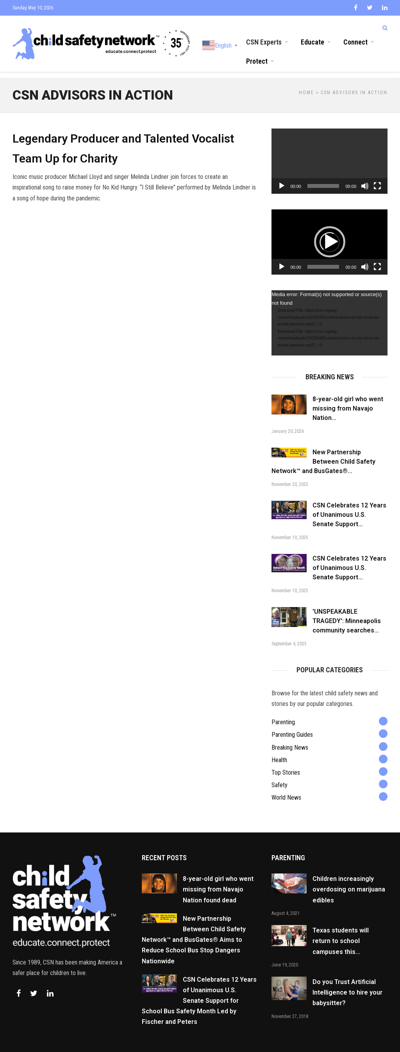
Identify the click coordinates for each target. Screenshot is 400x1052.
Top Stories (285, 765)
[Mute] (365, 179)
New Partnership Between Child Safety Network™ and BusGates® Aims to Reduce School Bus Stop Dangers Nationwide (194, 933)
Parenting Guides (292, 727)
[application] (329, 154)
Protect (257, 60)
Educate (312, 41)
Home (306, 85)
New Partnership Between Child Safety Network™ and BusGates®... (323, 454)
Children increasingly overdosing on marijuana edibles (348, 882)
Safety (279, 778)
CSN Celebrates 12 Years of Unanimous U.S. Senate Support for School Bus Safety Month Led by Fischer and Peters (199, 994)
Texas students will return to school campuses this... (340, 934)
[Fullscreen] (377, 179)
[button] (329, 234)
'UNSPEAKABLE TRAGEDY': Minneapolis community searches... (346, 614)
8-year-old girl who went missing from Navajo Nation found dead (218, 882)
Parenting (283, 715)
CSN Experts (264, 41)
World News (286, 790)
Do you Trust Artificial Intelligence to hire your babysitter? (347, 985)
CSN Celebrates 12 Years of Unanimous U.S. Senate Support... (349, 508)
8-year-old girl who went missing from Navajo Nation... (347, 401)
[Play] (282, 179)
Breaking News (289, 740)
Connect (355, 41)
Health (279, 753)
